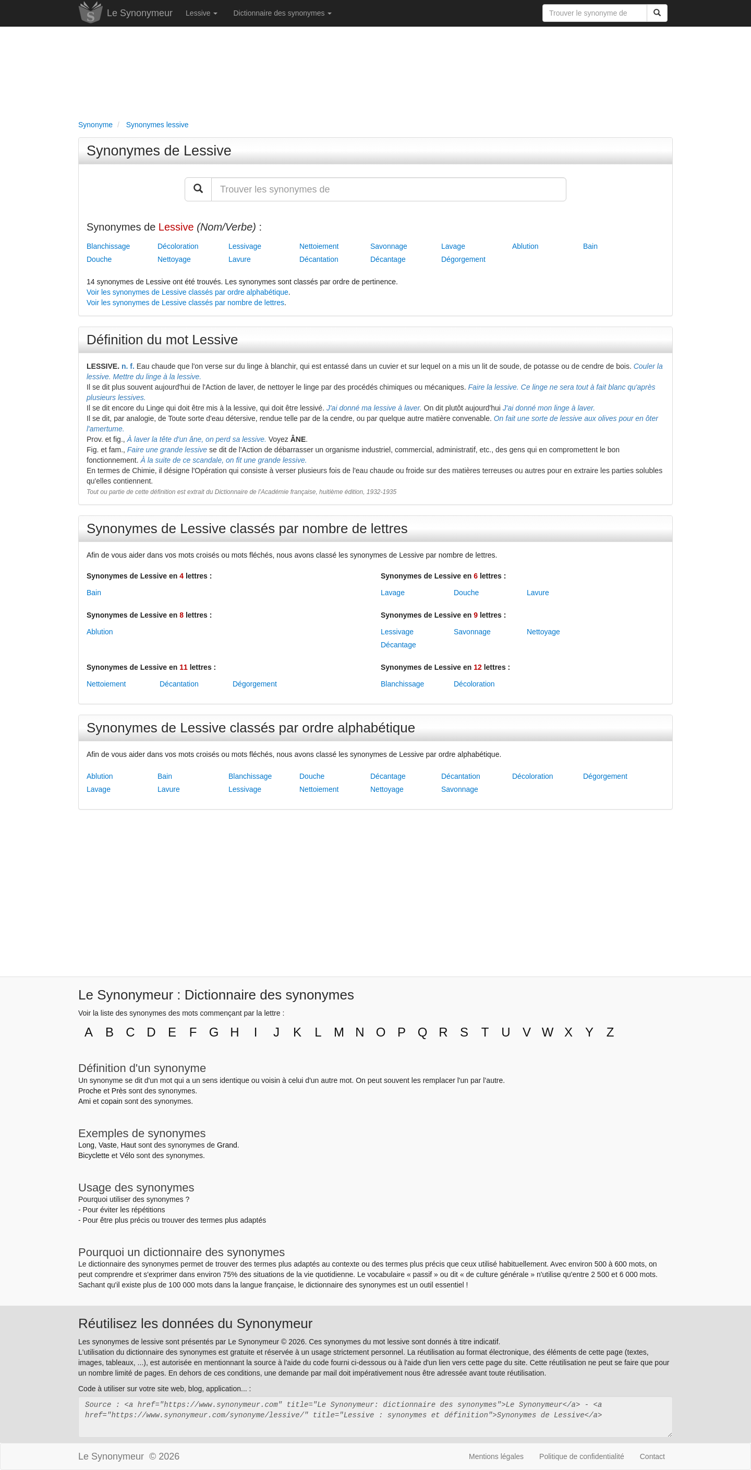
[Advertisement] (375, 71)
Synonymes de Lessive (159, 151)
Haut (128, 1145)
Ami (84, 1101)
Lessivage (244, 246)
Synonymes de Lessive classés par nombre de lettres (247, 528)
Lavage (453, 246)
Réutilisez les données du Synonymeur (195, 1323)
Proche (89, 1091)
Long (86, 1145)
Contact (652, 1456)
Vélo (126, 1155)
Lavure (239, 259)
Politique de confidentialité (581, 1456)
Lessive (201, 13)
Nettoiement (318, 246)
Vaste (108, 1145)
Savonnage (388, 246)
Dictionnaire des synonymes (282, 13)
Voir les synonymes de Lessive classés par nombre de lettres (185, 302)
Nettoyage (174, 259)
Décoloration (178, 246)
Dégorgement (463, 259)
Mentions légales (496, 1456)
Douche (99, 259)
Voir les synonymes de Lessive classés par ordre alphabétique (187, 292)
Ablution (525, 246)
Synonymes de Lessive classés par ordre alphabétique (251, 728)
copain (112, 1101)
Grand (227, 1145)
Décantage (388, 259)
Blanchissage (108, 246)
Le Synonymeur (140, 13)
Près (119, 1091)
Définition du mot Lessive (162, 339)
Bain (590, 246)
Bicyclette (94, 1155)
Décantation (318, 259)
